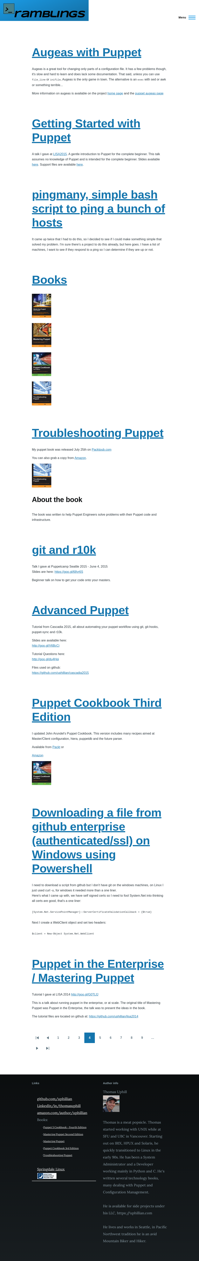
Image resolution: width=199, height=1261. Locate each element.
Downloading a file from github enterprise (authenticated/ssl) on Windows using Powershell (96, 840)
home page (115, 93)
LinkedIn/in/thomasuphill (59, 1105)
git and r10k (64, 549)
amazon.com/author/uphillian (62, 1112)
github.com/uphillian (54, 1098)
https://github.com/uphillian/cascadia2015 (60, 672)
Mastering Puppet (54, 1140)
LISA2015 (60, 154)
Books (49, 279)
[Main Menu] (186, 17)
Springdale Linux (51, 1168)
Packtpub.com (101, 449)
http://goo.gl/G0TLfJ (85, 993)
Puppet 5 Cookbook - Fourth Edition (64, 1126)
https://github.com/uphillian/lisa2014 (113, 1015)
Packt (56, 746)
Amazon (80, 457)
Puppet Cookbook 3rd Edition (61, 1147)
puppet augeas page (149, 93)
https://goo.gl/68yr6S (69, 571)
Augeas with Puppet (86, 52)
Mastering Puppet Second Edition (63, 1133)
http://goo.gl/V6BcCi (45, 645)
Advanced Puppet (80, 609)
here (35, 164)
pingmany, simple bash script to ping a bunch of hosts (98, 208)
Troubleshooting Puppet (97, 432)
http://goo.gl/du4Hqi (45, 659)
